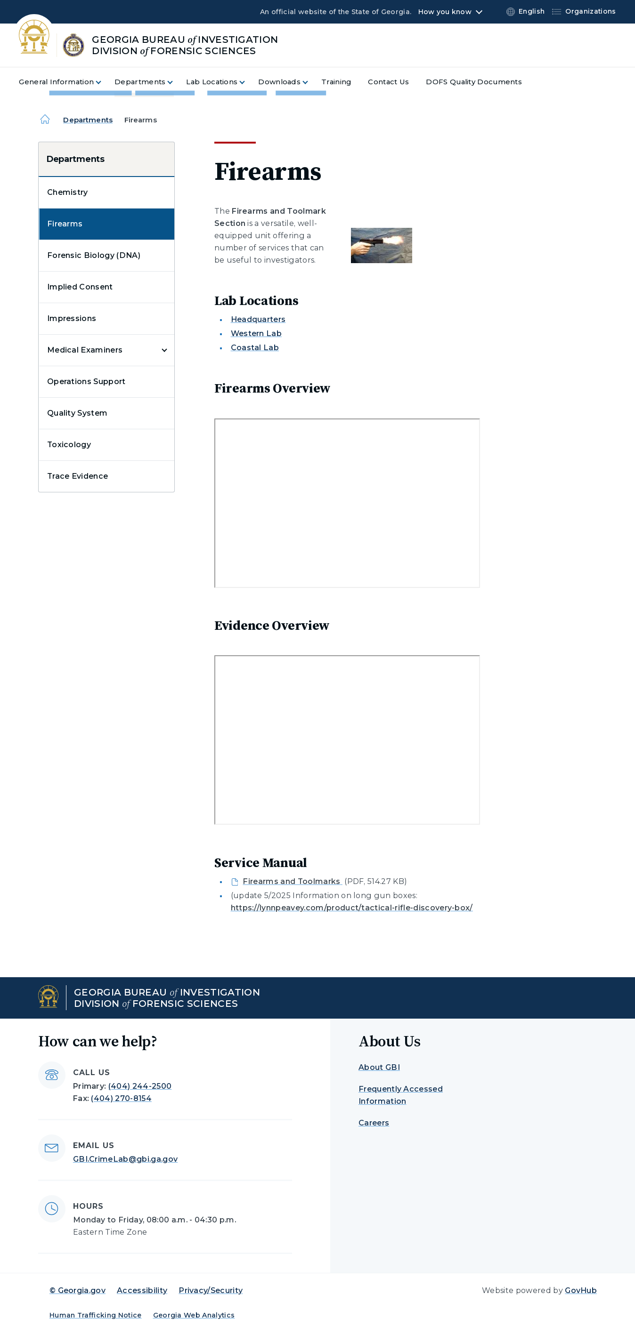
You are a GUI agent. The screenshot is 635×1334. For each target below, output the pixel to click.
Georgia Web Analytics (194, 1315)
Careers (373, 1122)
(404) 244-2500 (139, 1086)
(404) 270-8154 (121, 1098)
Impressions (72, 318)
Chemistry (67, 192)
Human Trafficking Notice (95, 1315)
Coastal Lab (255, 347)
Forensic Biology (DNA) (93, 255)
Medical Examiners (84, 350)
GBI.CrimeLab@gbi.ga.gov (125, 1159)
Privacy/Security (211, 1290)
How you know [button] (445, 12)
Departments (88, 119)
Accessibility (142, 1290)
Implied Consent (80, 286)
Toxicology (69, 444)
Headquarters (258, 319)
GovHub (581, 1290)
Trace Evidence (77, 476)
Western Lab (256, 333)
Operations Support (86, 381)
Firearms (65, 223)
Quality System (77, 413)
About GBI (379, 1067)
